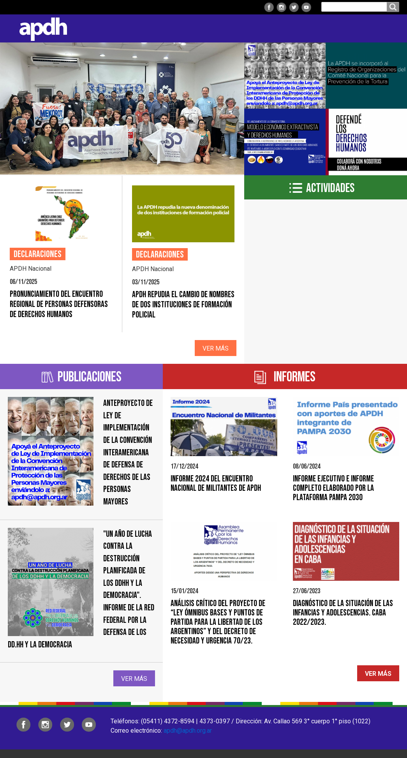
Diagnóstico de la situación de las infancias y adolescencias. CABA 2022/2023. (343, 613)
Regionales (153, 28)
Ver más (216, 348)
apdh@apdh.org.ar (188, 730)
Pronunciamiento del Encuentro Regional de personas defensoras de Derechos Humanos (59, 304)
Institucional (102, 28)
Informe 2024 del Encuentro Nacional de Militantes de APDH (216, 484)
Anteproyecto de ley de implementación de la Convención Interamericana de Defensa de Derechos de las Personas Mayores (128, 452)
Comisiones (252, 28)
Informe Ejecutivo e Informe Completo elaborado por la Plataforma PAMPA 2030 (333, 488)
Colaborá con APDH (310, 28)
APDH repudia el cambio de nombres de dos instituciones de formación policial (183, 304)
